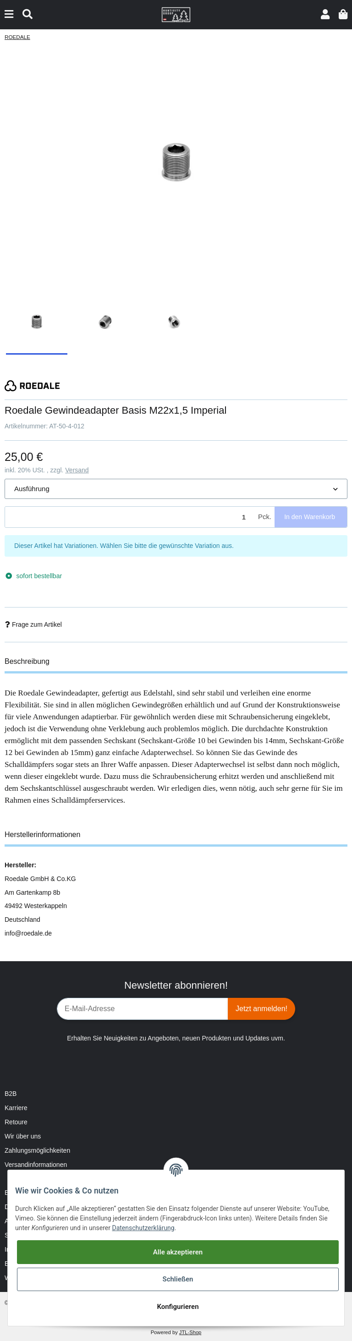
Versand (76, 470)
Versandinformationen (36, 1164)
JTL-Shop (190, 1332)
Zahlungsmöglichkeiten (37, 1150)
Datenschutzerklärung (143, 1228)
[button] (325, 14)
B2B (10, 1093)
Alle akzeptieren (178, 1252)
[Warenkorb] (343, 14)
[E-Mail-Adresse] (142, 1009)
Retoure (16, 1122)
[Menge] (130, 517)
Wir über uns (23, 1136)
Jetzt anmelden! (261, 1009)
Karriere (16, 1107)
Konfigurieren (177, 1307)
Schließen (177, 1279)
